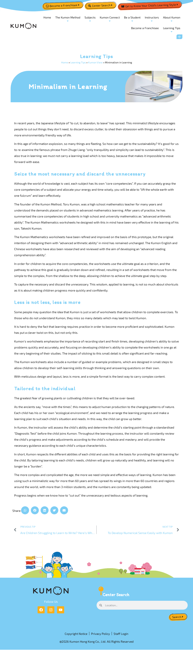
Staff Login (121, 634)
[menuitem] (179, 36)
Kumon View (95, 62)
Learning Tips (78, 62)
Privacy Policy (100, 634)
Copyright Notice (76, 634)
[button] (25, 510)
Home (64, 62)
